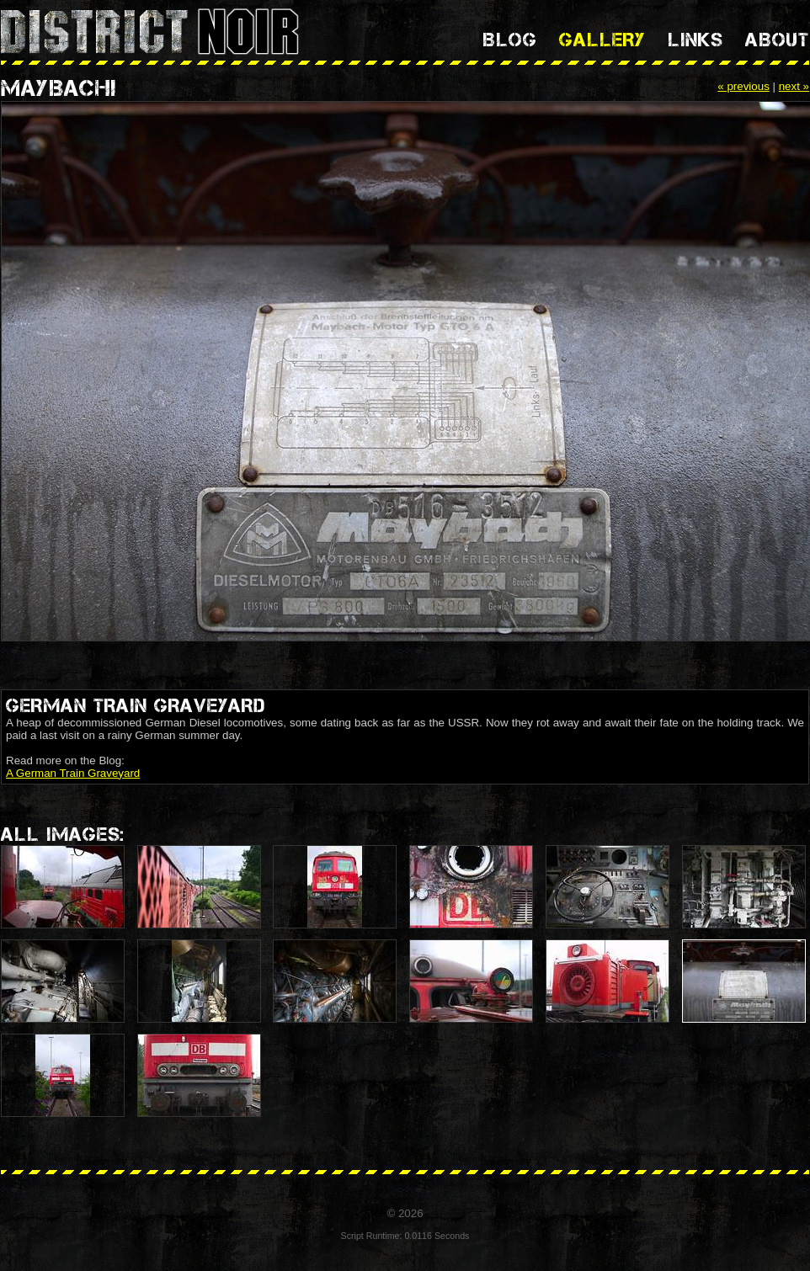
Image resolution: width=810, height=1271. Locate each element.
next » (794, 86)
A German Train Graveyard (73, 773)
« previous (743, 86)
